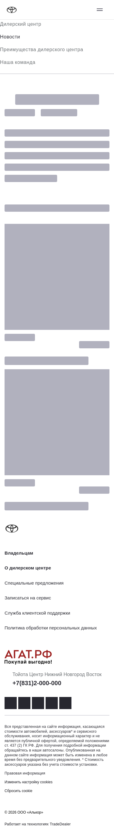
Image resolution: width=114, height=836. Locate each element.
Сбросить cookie (18, 791)
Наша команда (17, 62)
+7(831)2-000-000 (36, 683)
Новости (10, 36)
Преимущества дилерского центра (41, 49)
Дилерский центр (20, 24)
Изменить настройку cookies (29, 782)
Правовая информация (25, 773)
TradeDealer (60, 824)
